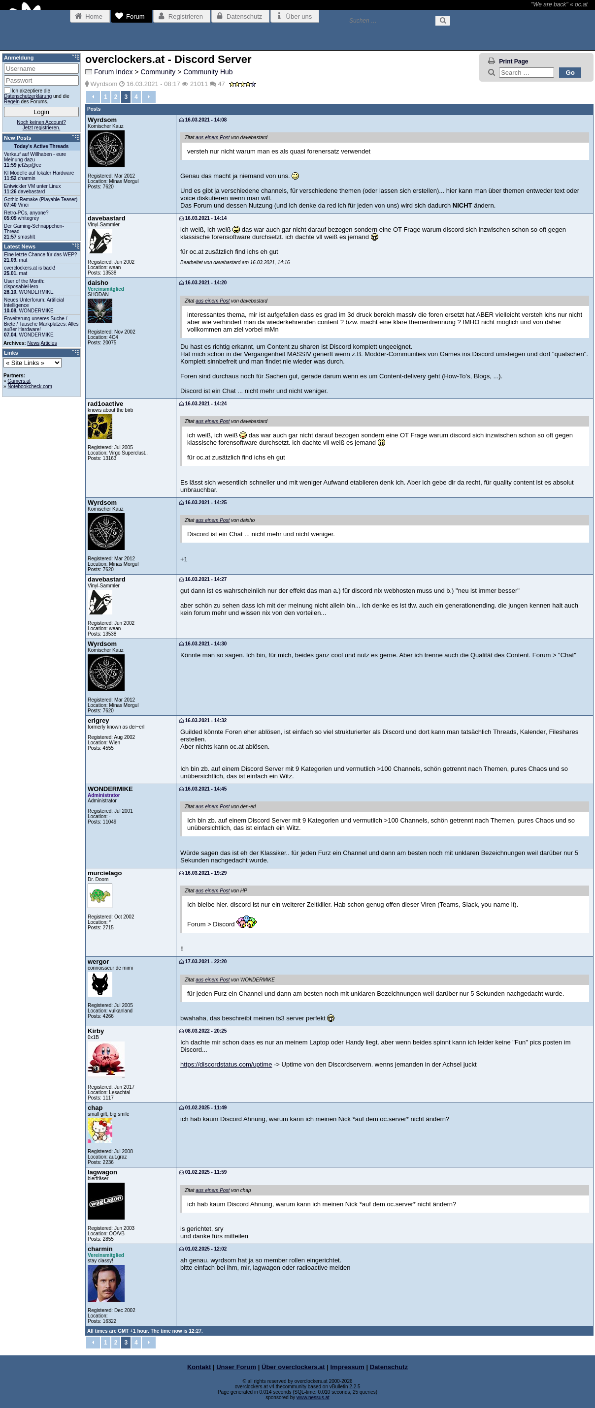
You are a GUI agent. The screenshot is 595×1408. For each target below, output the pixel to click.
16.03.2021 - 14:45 (203, 789)
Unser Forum (236, 1367)
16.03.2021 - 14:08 (203, 119)
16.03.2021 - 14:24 (203, 403)
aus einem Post (213, 137)
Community (157, 72)
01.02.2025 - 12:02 (203, 1249)
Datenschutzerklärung (28, 96)
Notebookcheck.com (29, 386)
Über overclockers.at (293, 1367)
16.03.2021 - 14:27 (203, 579)
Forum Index (113, 72)
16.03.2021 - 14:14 (203, 218)
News (33, 343)
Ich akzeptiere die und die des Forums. (36, 95)
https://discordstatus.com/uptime (226, 1064)
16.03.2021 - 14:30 (203, 643)
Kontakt (199, 1367)
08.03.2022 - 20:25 (203, 1031)
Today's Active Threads (41, 146)
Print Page (513, 61)
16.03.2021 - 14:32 (203, 720)
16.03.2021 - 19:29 (203, 873)
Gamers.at (19, 381)
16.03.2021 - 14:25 (203, 502)
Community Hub (207, 72)
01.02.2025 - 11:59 (203, 1172)
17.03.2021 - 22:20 (203, 961)
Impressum (347, 1367)
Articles (49, 343)
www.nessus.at (313, 1397)
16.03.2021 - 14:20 (203, 282)
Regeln (12, 101)
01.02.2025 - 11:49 (203, 1107)
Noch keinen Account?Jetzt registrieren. (41, 125)
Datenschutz (389, 1367)
